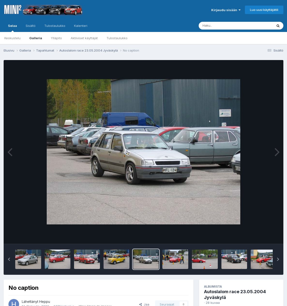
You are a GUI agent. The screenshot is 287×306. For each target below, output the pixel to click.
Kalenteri (80, 26)
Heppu (44, 301)
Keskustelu (12, 38)
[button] (9, 259)
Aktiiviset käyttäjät (84, 38)
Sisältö (31, 26)
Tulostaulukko (117, 38)
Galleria (35, 38)
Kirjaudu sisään (226, 10)
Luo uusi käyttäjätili (264, 10)
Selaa (12, 28)
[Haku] (227, 26)
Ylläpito (56, 38)
